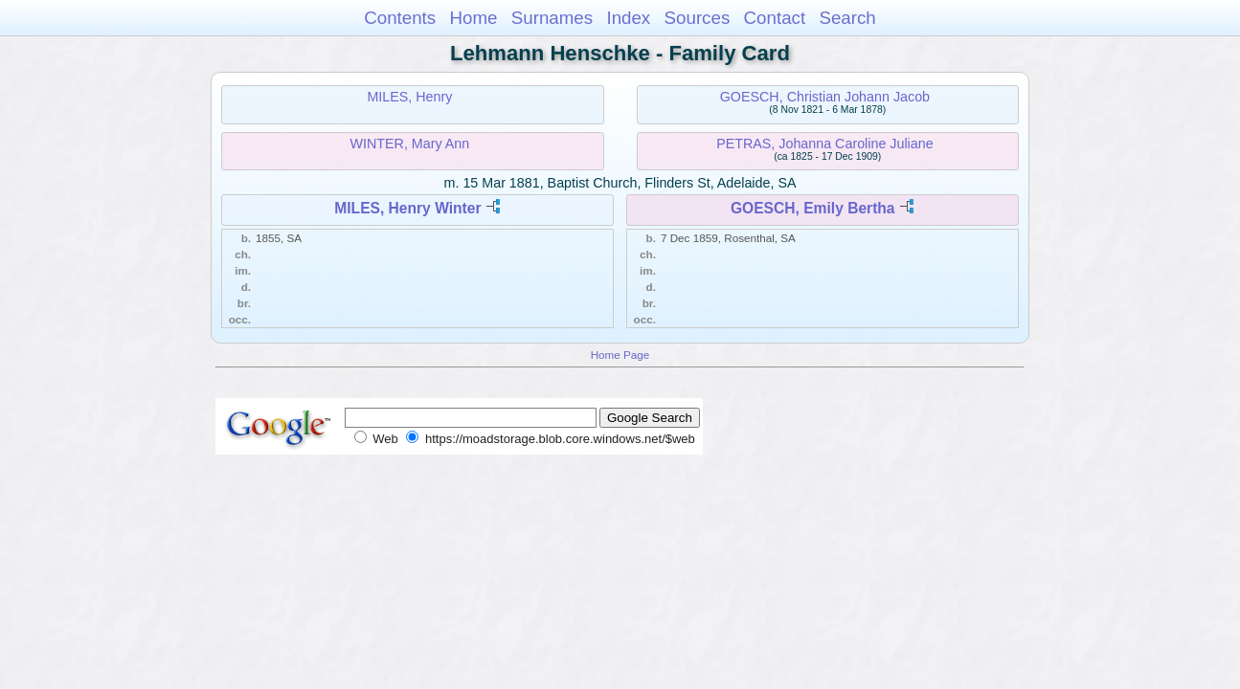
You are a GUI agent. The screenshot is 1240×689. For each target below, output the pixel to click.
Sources (698, 18)
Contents (400, 18)
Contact (775, 18)
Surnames (552, 18)
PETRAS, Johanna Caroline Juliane (825, 143)
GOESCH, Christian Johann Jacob (825, 96)
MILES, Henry (409, 96)
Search (847, 18)
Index (628, 18)
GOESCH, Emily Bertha (813, 208)
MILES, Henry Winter (407, 208)
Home (473, 18)
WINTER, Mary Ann (410, 143)
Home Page (620, 354)
